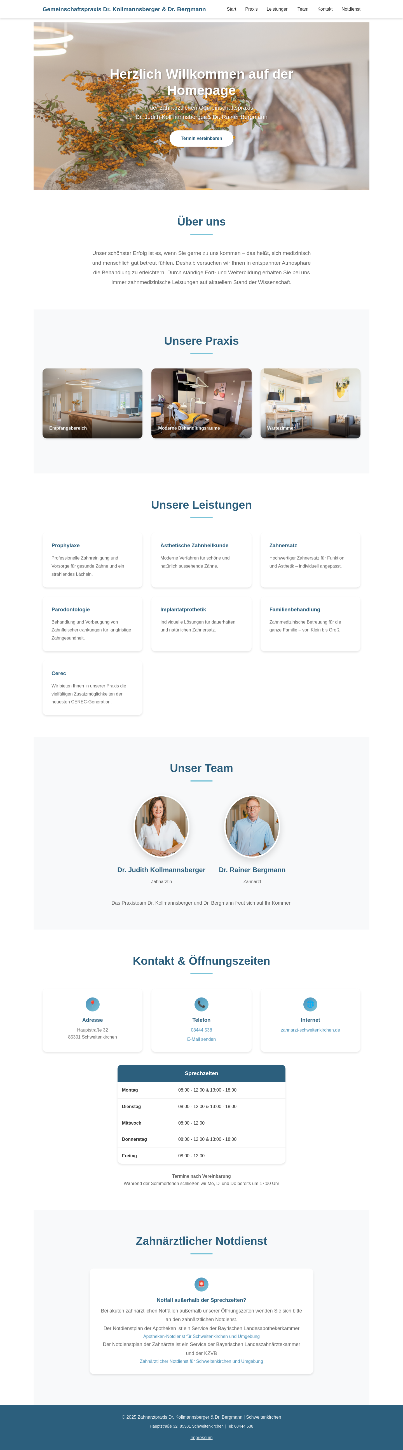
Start (231, 9)
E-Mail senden (201, 1044)
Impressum (201, 1437)
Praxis (251, 9)
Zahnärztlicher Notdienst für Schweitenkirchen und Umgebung (201, 1366)
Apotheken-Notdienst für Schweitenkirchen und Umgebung (201, 1341)
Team (302, 9)
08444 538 (201, 1034)
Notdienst (350, 9)
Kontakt (324, 9)
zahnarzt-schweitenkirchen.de (310, 1034)
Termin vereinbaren (201, 138)
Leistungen (278, 9)
